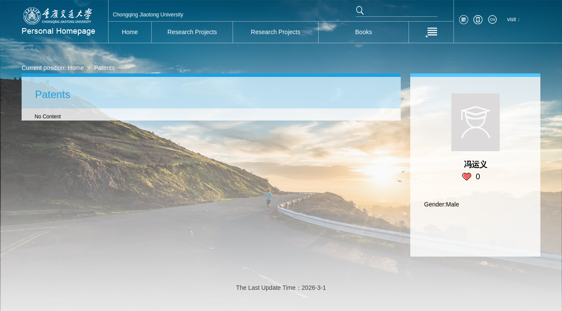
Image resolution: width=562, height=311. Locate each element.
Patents (104, 67)
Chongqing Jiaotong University (148, 15)
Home (76, 67)
